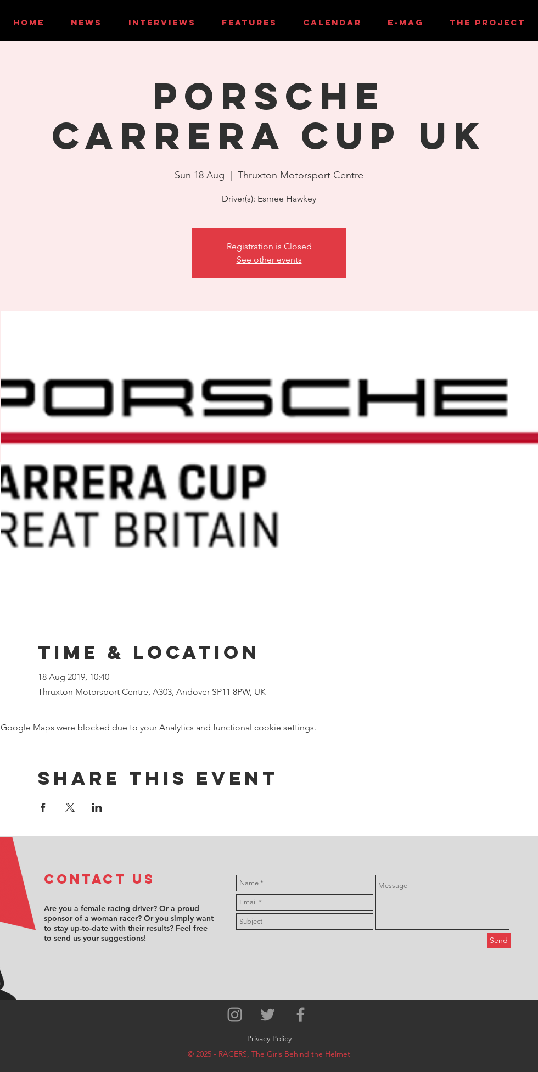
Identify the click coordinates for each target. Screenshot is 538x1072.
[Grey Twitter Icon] (267, 1014)
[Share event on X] (70, 807)
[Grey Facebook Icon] (300, 1014)
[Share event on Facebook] (43, 807)
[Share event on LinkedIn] (97, 807)
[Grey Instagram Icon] (234, 1014)
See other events (269, 259)
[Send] (499, 940)
